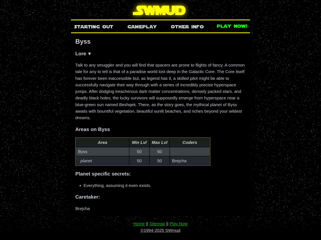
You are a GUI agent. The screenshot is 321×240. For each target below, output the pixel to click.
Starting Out (93, 26)
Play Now (179, 223)
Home (139, 223)
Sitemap (157, 223)
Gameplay (142, 26)
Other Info (187, 26)
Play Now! (232, 25)
